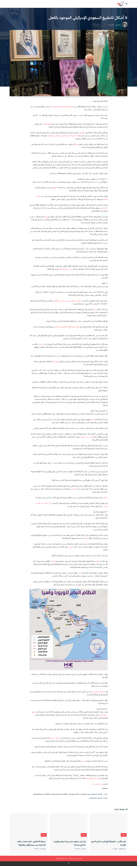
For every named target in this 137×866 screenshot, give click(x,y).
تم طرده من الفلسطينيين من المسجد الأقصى (67, 300)
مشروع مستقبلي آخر (98, 691)
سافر (94, 309)
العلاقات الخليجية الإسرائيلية (59, 794)
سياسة (123, 835)
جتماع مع (104, 208)
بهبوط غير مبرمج (54, 738)
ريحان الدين (118, 25)
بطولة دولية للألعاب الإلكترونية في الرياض (66, 327)
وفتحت (84, 761)
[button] (125, 4)
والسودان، (50, 135)
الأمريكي (81, 132)
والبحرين (62, 135)
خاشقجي (71, 547)
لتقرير (87, 538)
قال (40, 115)
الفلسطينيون (46, 124)
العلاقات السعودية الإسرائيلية (41, 794)
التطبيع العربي (93, 798)
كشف (80, 573)
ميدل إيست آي (97, 784)
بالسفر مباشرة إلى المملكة (93, 778)
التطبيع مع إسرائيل (73, 794)
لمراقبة (53, 561)
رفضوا (77, 144)
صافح (56, 187)
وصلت (40, 344)
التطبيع (100, 794)
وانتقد (106, 497)
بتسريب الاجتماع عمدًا (65, 269)
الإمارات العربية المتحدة (73, 135)
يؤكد (46, 216)
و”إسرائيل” (54, 106)
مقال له (74, 489)
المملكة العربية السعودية (66, 106)
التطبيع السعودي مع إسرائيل (88, 794)
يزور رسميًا (55, 361)
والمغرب (56, 135)
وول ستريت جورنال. (87, 437)
